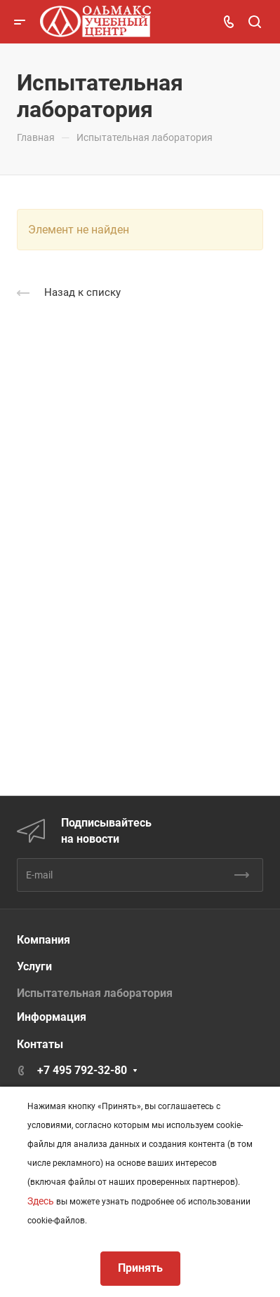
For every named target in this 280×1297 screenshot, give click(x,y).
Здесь (40, 1201)
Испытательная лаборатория (95, 993)
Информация (51, 1017)
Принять (140, 1268)
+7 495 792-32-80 (82, 1070)
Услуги (34, 966)
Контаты (40, 1044)
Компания (43, 939)
